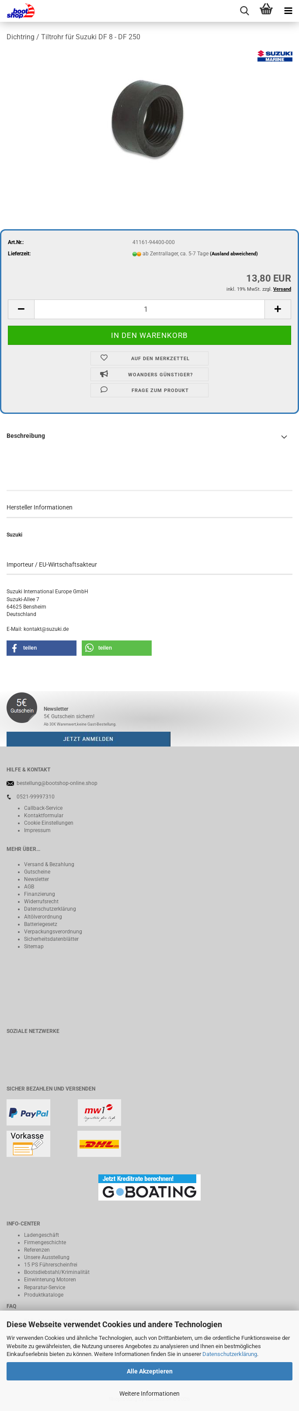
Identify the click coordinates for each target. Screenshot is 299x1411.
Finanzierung (39, 894)
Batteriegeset (39, 924)
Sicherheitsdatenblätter (51, 939)
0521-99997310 (36, 797)
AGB (29, 887)
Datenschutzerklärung (229, 1354)
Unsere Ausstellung (47, 1257)
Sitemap (34, 946)
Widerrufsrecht (41, 901)
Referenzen (37, 1250)
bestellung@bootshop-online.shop (57, 783)
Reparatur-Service (44, 1287)
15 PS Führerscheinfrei (50, 1265)
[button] (21, 309)
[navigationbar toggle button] (288, 11)
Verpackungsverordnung (53, 932)
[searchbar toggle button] (244, 11)
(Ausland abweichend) (234, 254)
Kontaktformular (43, 815)
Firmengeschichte (45, 1242)
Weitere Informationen (149, 1393)
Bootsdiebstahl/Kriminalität (57, 1272)
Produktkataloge (43, 1295)
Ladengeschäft (41, 1235)
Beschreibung (26, 435)
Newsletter (36, 879)
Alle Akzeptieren (150, 1371)
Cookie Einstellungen (48, 823)
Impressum (37, 830)
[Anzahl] (149, 309)
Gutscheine (37, 872)
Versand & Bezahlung (49, 864)
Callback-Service (43, 808)
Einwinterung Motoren (50, 1280)
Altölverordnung (43, 917)
